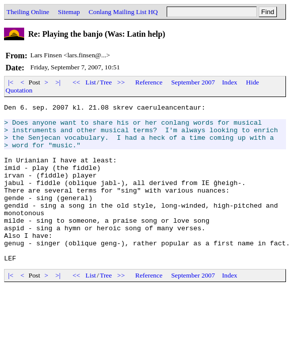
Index (229, 82)
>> (121, 82)
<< (76, 82)
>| (58, 82)
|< (11, 82)
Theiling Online (28, 12)
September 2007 (193, 82)
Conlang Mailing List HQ (123, 12)
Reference (149, 82)
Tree (106, 82)
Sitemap (69, 12)
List (91, 82)
